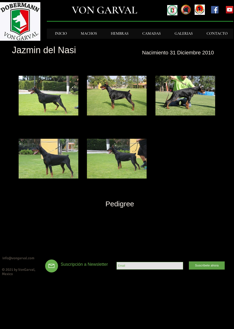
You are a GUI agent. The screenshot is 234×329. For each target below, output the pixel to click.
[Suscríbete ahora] (207, 265)
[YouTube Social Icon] (229, 9)
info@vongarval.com (18, 258)
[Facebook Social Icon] (214, 9)
